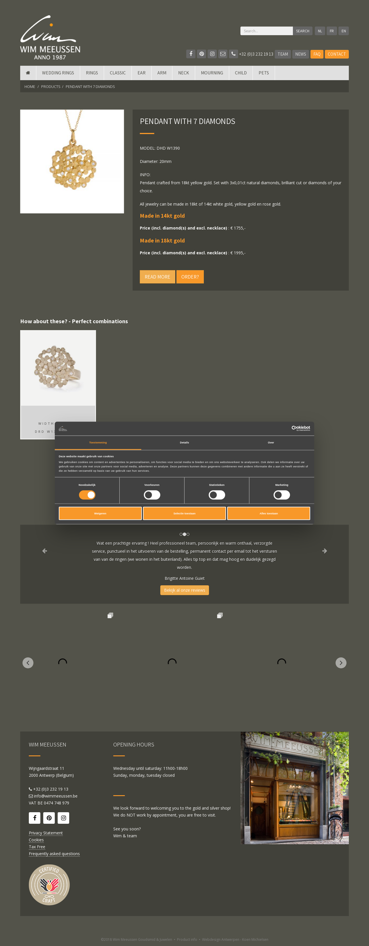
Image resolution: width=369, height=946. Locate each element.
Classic (118, 73)
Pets (264, 73)
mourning (212, 73)
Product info (187, 939)
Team (283, 54)
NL (320, 30)
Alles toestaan (268, 513)
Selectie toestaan (184, 513)
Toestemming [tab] (98, 442)
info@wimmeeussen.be (56, 796)
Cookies (36, 839)
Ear (142, 73)
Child (241, 73)
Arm (161, 73)
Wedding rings (58, 73)
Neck (183, 73)
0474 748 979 (56, 803)
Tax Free (37, 846)
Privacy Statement (46, 833)
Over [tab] (271, 442)
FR (332, 30)
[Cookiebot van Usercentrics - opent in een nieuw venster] (285, 428)
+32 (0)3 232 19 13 (251, 54)
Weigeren (100, 513)
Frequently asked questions (54, 853)
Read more (157, 276)
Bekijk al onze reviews (184, 590)
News (300, 54)
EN (344, 30)
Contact (337, 54)
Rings (92, 73)
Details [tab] (184, 442)
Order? (190, 276)
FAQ (317, 54)
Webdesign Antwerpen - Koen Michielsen (235, 939)
